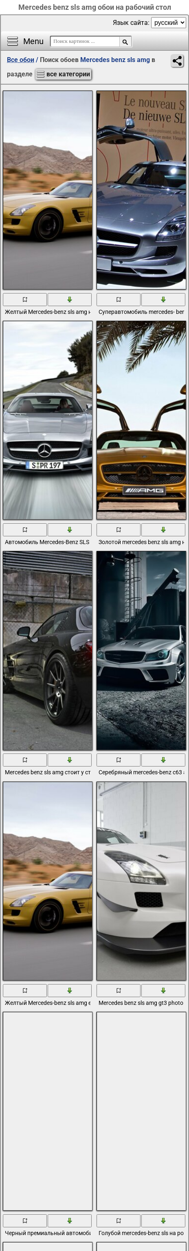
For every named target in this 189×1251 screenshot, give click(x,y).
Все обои (20, 60)
